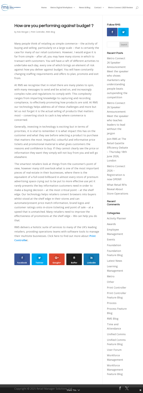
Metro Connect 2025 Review (120, 8)
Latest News (114, 260)
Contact (97, 8)
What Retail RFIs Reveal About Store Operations (117, 189)
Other (110, 282)
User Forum (114, 349)
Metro (110, 276)
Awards (111, 224)
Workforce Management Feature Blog (115, 370)
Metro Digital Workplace (61, 8)
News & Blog (84, 8)
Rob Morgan (23, 31)
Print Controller (38, 31)
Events (111, 239)
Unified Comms (116, 334)
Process (111, 303)
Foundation (114, 245)
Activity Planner (116, 218)
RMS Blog (50, 31)
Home (44, 8)
